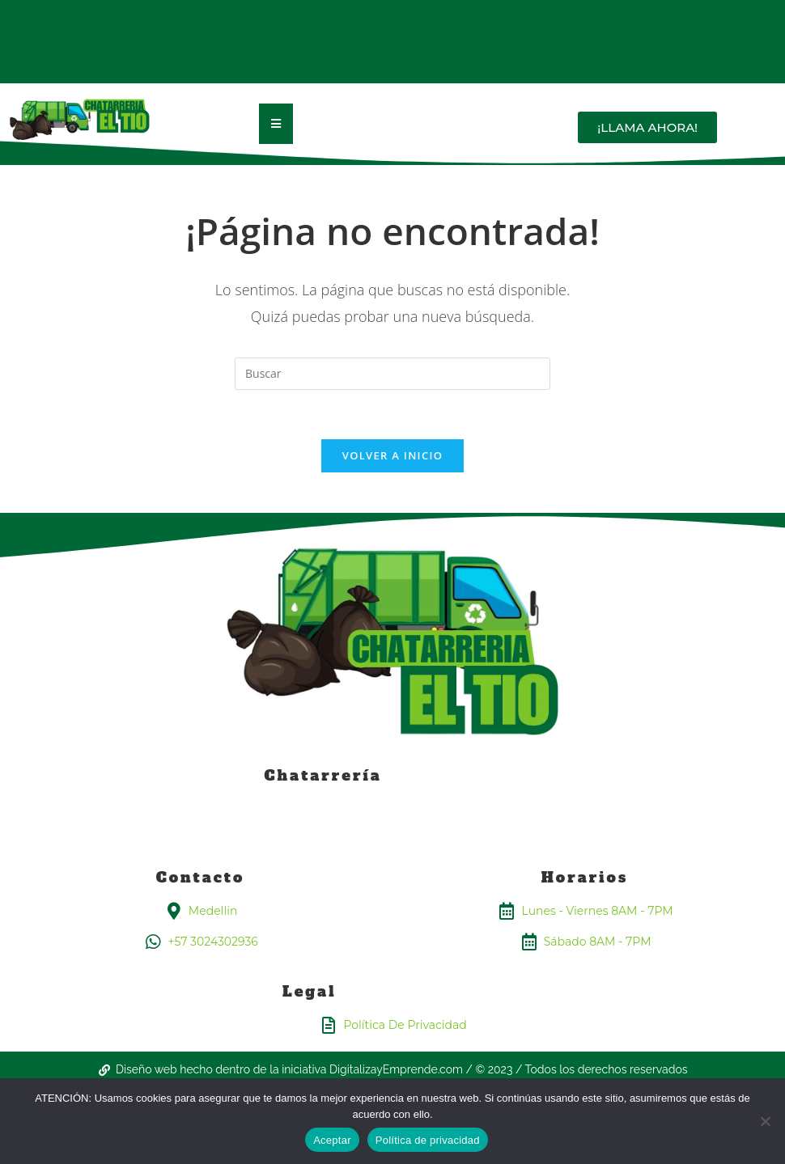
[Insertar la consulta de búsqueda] (392, 374)
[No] (765, 1121)
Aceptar (332, 1140)
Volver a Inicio (392, 455)
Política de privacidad (428, 1140)
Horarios (584, 877)
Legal (309, 991)
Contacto (200, 877)
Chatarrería (323, 775)
